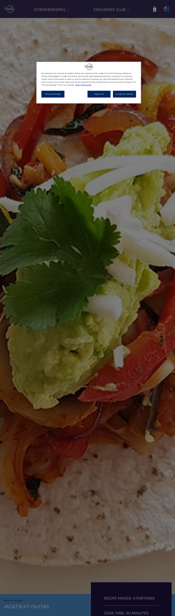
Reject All (99, 94)
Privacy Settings (53, 94)
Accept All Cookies (124, 94)
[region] (88, 83)
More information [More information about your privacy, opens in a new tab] (83, 85)
